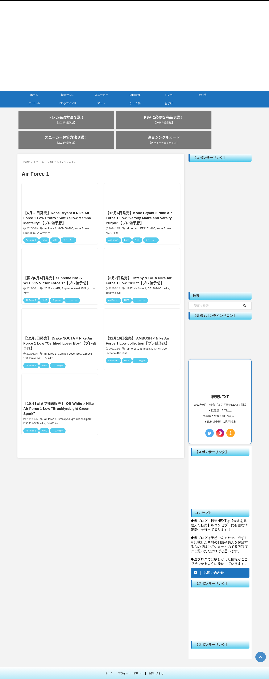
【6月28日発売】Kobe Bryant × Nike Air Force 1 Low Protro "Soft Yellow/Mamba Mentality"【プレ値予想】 (55, 204)
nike (26, 219)
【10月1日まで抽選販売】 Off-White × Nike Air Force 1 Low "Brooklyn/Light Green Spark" (57, 408)
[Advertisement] (220, 210)
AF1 (57, 279)
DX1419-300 (31, 423)
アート (101, 103)
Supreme (135, 94)
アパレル (34, 103)
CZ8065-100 (87, 349)
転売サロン (68, 94)
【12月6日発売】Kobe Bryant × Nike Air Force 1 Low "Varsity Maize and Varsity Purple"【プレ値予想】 (138, 204)
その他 (202, 94)
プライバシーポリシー (130, 656)
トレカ (169, 94)
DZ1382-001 (154, 279)
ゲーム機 (135, 103)
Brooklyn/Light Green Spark (72, 419)
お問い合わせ (156, 656)
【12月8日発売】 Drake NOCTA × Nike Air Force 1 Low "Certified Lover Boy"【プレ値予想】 (58, 338)
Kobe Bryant (80, 215)
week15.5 (78, 279)
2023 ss (49, 279)
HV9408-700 (64, 215)
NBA (91, 215)
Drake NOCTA (32, 353)
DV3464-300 (158, 343)
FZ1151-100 (147, 215)
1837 (130, 279)
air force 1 (50, 215)
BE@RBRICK (67, 103)
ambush (144, 343)
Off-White (50, 423)
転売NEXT (134, 665)
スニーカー (101, 94)
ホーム (34, 94)
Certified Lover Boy (68, 349)
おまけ (169, 103)
